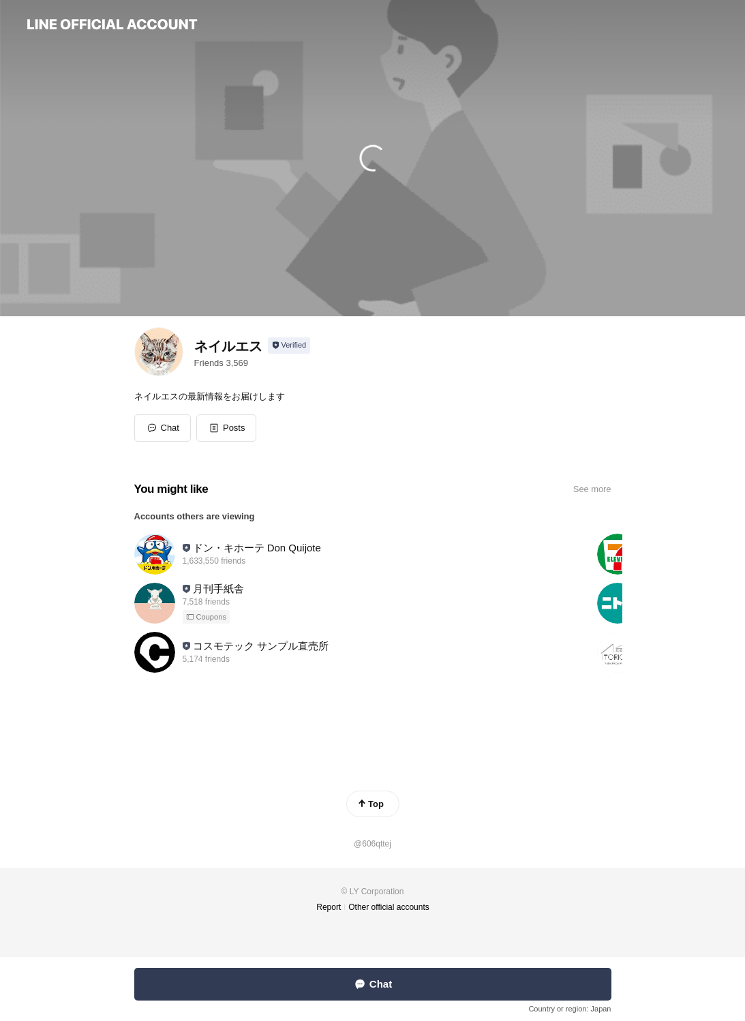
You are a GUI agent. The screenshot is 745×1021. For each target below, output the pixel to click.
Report (328, 907)
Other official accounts (388, 907)
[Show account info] (289, 345)
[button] (226, 428)
